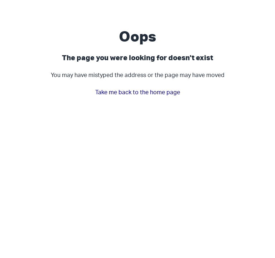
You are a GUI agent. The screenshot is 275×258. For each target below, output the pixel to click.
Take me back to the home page (137, 92)
